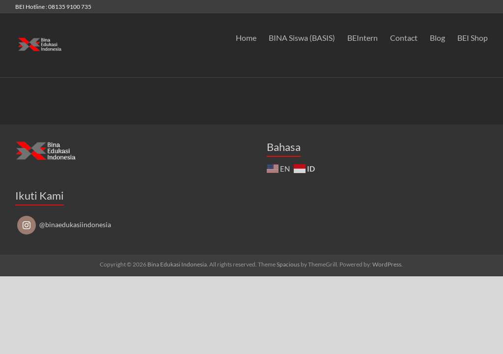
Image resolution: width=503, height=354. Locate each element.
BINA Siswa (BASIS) (302, 37)
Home (246, 37)
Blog (437, 37)
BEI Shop (472, 37)
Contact (404, 37)
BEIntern (362, 37)
